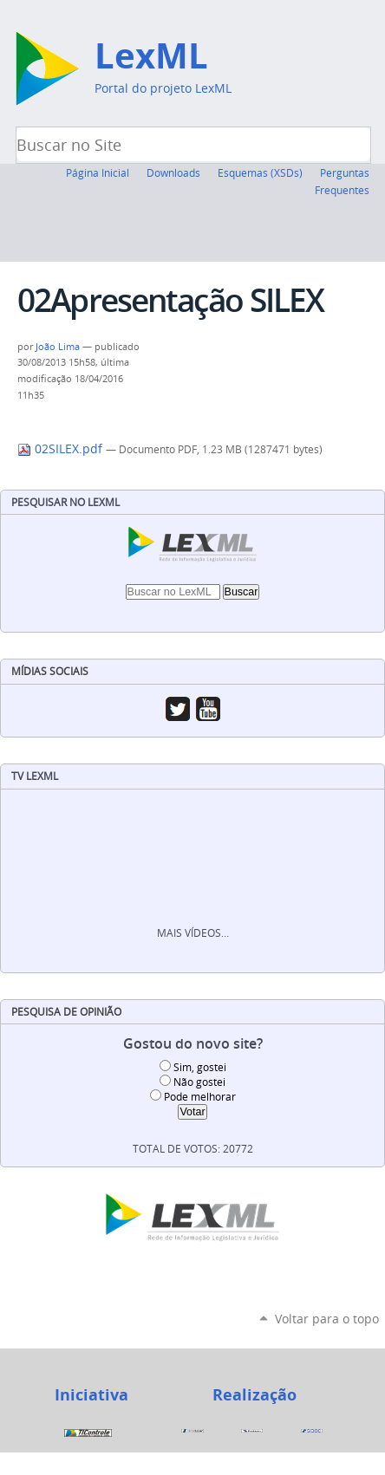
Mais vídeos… (193, 933)
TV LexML (34, 776)
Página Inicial (97, 172)
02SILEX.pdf (61, 449)
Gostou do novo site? (193, 1044)
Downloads (173, 172)
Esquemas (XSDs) (260, 172)
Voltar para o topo (327, 1318)
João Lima (58, 347)
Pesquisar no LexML (65, 502)
